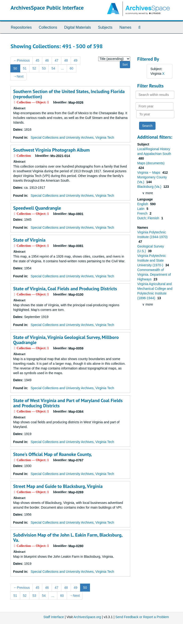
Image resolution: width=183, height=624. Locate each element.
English (143, 204)
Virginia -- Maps (149, 172)
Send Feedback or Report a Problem (142, 617)
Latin (141, 209)
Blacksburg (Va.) (149, 186)
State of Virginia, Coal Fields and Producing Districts (65, 289)
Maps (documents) (150, 163)
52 (34, 68)
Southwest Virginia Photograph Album (51, 150)
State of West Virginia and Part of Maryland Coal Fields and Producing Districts (68, 403)
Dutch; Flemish (148, 218)
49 (76, 60)
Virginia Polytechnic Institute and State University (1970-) (151, 260)
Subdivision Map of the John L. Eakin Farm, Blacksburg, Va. (67, 537)
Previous (22, 60)
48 (66, 60)
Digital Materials (77, 27)
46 (47, 60)
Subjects (105, 27)
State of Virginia (29, 240)
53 (44, 68)
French (142, 213)
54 (53, 68)
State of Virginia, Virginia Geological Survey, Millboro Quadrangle (66, 339)
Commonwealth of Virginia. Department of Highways (154, 274)
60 (72, 68)
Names (125, 27)
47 (56, 60)
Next (18, 76)
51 (25, 68)
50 (15, 68)
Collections (48, 27)
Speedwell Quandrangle (37, 208)
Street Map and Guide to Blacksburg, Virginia (58, 486)
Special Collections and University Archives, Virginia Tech (72, 137)
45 (37, 60)
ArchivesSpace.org (87, 617)
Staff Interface (53, 617)
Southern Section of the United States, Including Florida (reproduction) (69, 94)
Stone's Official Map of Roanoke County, (52, 454)
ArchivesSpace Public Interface (47, 7)
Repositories (21, 27)
